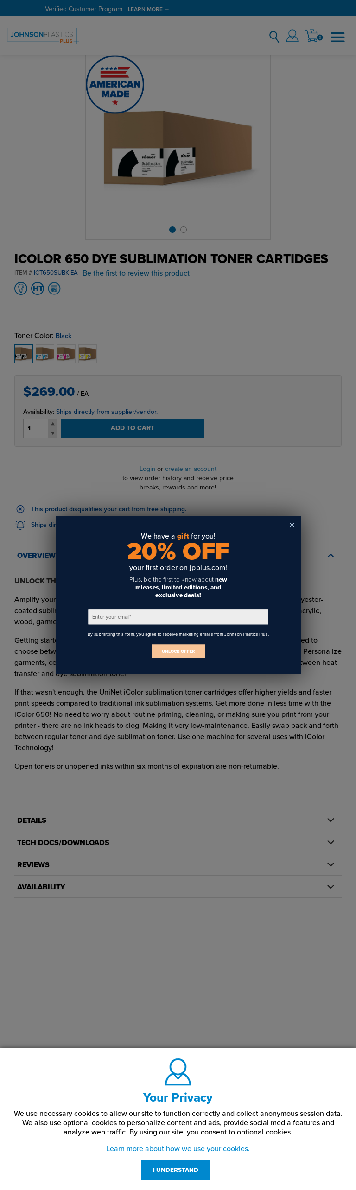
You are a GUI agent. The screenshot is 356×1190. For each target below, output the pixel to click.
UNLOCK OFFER (178, 651)
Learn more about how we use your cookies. (178, 1148)
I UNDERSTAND (175, 1170)
